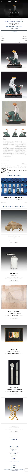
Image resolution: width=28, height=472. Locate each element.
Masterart (6, 19)
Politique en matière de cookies (18, 469)
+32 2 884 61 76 (15, 453)
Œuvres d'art (14, 19)
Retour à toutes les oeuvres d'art (14, 21)
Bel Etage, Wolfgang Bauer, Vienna (14, 26)
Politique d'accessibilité (14, 470)
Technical (24, 163)
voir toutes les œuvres (14, 436)
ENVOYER (14, 465)
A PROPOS (14, 458)
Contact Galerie (14, 31)
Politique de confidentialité (8, 469)
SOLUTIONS (14, 455)
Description (4, 163)
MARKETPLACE (14, 456)
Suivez (26, 202)
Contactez (3, 202)
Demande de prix (14, 28)
